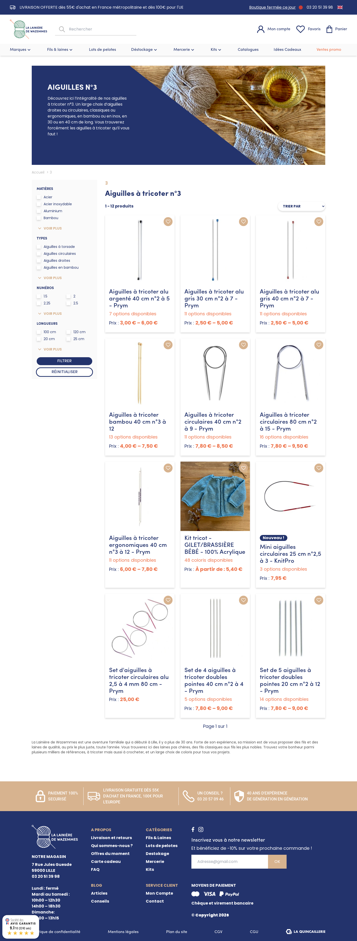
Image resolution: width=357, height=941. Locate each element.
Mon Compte (159, 893)
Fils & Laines (158, 838)
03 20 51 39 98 (320, 7)
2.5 (72, 303)
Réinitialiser (65, 372)
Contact (155, 901)
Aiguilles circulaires (56, 253)
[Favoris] (308, 29)
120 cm (76, 331)
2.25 (43, 303)
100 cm (46, 331)
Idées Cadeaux (287, 50)
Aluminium (49, 210)
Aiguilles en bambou (58, 267)
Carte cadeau (106, 861)
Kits (216, 50)
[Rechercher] (61, 29)
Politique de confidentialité (56, 932)
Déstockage (144, 50)
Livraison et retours (111, 838)
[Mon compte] (273, 29)
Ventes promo (329, 50)
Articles (99, 893)
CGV (218, 932)
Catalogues (248, 50)
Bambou (47, 217)
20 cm (46, 338)
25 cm (75, 338)
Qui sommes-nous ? (112, 846)
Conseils (100, 901)
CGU (254, 932)
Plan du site (176, 932)
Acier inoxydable (54, 204)
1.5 (42, 296)
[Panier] (337, 29)
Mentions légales (123, 932)
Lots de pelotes (102, 50)
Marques (21, 50)
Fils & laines (60, 50)
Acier (44, 197)
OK (277, 861)
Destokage (157, 853)
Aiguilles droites (53, 260)
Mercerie (184, 50)
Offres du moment (110, 853)
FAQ (95, 869)
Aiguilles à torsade (56, 246)
